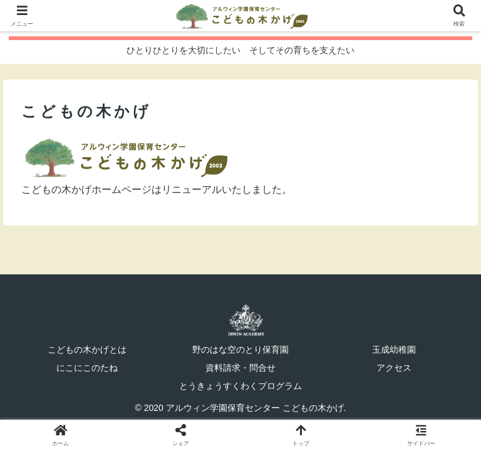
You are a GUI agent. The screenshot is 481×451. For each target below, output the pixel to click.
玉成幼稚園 (394, 350)
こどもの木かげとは (87, 350)
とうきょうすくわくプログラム (240, 386)
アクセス (393, 368)
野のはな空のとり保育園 (240, 350)
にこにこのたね (87, 368)
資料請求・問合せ (240, 368)
